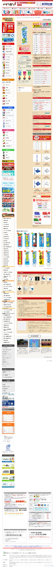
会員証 (41, 557)
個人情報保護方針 (5, 388)
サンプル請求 (40, 8)
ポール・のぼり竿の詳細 (24, 51)
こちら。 (14, 541)
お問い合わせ (48, 8)
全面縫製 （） (38, 109)
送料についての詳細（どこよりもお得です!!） (11, 506)
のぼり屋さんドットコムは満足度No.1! (6, 372)
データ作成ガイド (23, 8)
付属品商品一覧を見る (31, 315)
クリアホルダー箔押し (14, 557)
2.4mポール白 (46, 147)
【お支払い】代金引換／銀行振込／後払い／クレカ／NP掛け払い (43, 0)
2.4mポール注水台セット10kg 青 (37, 172)
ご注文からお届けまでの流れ (7, 349)
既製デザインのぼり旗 (29, 17)
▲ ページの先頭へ (49, 360)
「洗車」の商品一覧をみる (48, 268)
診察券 (39, 557)
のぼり (10, 555)
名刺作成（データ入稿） (19, 562)
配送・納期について (5, 351)
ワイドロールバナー (17, 556)
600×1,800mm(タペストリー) (40, 83)
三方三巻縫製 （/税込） (39, 108)
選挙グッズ (30, 555)
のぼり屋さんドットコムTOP (21, 17)
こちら (49, 209)
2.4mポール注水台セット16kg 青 (37, 185)
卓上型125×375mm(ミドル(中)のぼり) (41, 77)
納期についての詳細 (8, 499)
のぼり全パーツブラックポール (31, 282)
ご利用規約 (4, 390)
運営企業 (8, 380)
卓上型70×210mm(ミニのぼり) (40, 81)
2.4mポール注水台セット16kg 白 (46, 172)
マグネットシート (26, 556)
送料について (7, 355)
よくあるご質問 (32, 8)
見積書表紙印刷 (39, 562)
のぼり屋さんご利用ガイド (8, 345)
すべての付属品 (47, 274)
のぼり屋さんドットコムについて (8, 369)
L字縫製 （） (38, 107)
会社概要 (4, 384)
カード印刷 (35, 557)
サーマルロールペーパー (32, 556)
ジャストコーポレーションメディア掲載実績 (6, 375)
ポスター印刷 (34, 562)
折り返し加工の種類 (41, 101)
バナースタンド (49, 555)
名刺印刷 (14, 562)
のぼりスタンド (19, 555)
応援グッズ (26, 555)
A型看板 (34, 555)
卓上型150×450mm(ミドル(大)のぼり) (41, 75)
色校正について (5, 359)
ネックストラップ (30, 557)
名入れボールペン (45, 556)
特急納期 (28, 313)
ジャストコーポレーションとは (7, 382)
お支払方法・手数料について (7, 357)
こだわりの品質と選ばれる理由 (7, 377)
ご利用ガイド (14, 8)
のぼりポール (14, 555)
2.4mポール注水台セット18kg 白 (46, 185)
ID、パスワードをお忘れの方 (44, 2)
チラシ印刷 (25, 562)
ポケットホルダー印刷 (45, 562)
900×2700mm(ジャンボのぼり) (40, 73)
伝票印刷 (14, 563)
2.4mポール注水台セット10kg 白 (46, 159)
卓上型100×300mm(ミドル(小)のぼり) (41, 79)
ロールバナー (11, 556)
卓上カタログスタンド (46, 557)
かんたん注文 (6, 8)
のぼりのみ (37, 147)
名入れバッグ (20, 557)
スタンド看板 (44, 555)
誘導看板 (40, 555)
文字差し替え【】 (39, 117)
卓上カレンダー (39, 556)
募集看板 (37, 555)
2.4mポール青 (37, 159)
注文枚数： (35, 196)
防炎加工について (47, 129)
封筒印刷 (10, 562)
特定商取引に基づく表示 (6, 386)
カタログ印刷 (30, 562)
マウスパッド (25, 557)
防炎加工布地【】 (39, 129)
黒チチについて (41, 123)
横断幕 (23, 555)
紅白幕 (22, 556)
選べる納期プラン (7, 353)
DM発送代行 (11, 566)
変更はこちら (36, 123)
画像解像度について (5, 361)
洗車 (36, 17)
